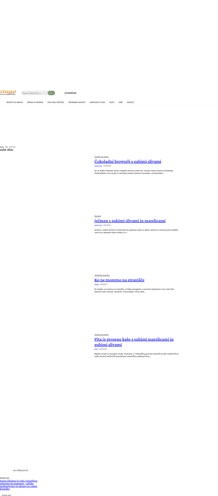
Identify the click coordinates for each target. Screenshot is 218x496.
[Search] (51, 93)
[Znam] (8, 92)
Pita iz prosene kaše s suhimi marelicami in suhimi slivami (136, 341)
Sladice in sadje (101, 156)
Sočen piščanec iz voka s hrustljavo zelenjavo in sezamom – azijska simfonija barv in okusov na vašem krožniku (18, 484)
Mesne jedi (4, 477)
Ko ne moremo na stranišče (121, 279)
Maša (96, 349)
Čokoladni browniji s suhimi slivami (129, 161)
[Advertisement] (109, 126)
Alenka (96, 284)
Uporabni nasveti (102, 275)
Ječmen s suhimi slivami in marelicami (132, 220)
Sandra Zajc (98, 166)
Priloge (97, 216)
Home (2, 147)
